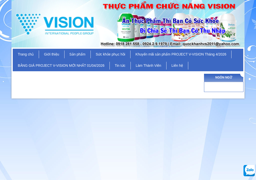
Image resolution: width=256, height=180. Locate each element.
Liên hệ (177, 66)
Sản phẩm (78, 54)
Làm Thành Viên (148, 66)
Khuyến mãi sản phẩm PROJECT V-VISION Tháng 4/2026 (181, 54)
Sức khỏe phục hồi (110, 54)
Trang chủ (26, 54)
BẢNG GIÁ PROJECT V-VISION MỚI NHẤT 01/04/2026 (61, 66)
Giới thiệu (51, 54)
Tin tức (120, 66)
